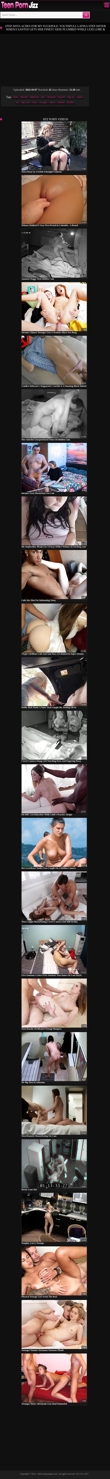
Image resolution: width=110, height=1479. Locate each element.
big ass (71, 97)
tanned (61, 102)
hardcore (34, 97)
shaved (24, 97)
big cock (25, 102)
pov (43, 97)
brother (70, 102)
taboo (52, 102)
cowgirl (43, 102)
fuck (34, 102)
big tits (61, 97)
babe (15, 97)
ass (17, 102)
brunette (51, 97)
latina (80, 97)
